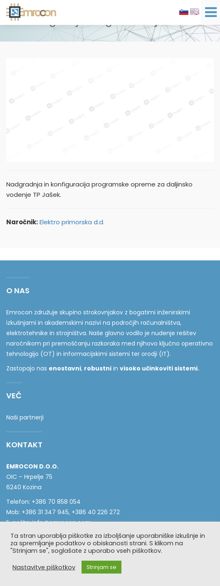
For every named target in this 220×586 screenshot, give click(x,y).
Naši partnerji (25, 417)
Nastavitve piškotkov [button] (43, 567)
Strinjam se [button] (101, 567)
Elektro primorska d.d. (72, 222)
